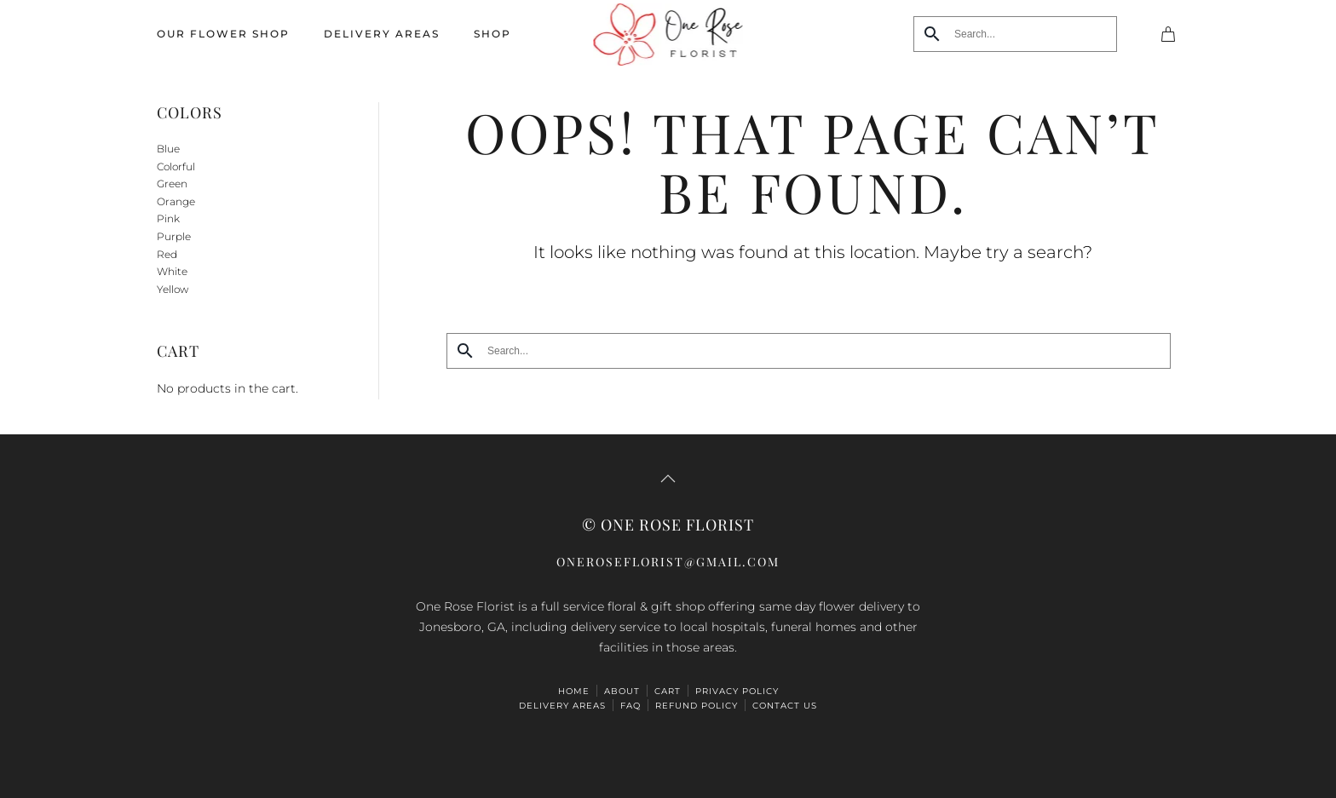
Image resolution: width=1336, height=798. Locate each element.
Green (172, 183)
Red (167, 254)
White (172, 271)
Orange (176, 201)
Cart (667, 691)
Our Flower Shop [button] (223, 33)
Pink (168, 218)
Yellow (172, 289)
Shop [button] (492, 33)
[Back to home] (668, 34)
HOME (574, 691)
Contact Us (784, 705)
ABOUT (622, 691)
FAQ (630, 705)
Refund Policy (696, 705)
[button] (668, 478)
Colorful (176, 166)
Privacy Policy (737, 691)
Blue (168, 148)
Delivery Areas (382, 33)
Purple (174, 236)
